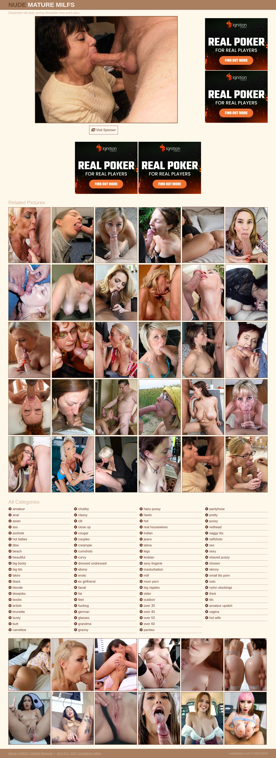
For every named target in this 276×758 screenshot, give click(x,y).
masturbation (151, 569)
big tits (15, 569)
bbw (13, 545)
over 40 (147, 612)
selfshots (214, 539)
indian (146, 533)
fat (78, 593)
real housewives (153, 527)
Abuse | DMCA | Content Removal (30, 753)
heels (145, 515)
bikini (14, 575)
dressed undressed (90, 563)
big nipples (149, 587)
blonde (15, 587)
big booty (17, 563)
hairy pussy (150, 509)
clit (78, 521)
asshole (16, 533)
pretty (211, 515)
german (82, 612)
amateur (16, 509)
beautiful (16, 557)
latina (145, 545)
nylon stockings (218, 587)
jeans (145, 539)
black (14, 581)
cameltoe (17, 630)
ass (13, 527)
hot (143, 521)
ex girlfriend (84, 581)
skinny (212, 569)
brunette (16, 612)
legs (144, 551)
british (15, 605)
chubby (81, 509)
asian (14, 521)
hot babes (17, 539)
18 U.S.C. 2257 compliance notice (79, 753)
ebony (80, 569)
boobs (15, 599)
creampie (83, 545)
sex (209, 545)
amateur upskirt (218, 605)
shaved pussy (217, 557)
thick (210, 593)
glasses (82, 618)
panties (146, 630)
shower (212, 563)
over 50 (147, 618)
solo (210, 581)
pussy (211, 521)
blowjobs (17, 593)
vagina (212, 612)
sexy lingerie (150, 563)
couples (82, 539)
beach (15, 551)
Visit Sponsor (103, 130)
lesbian (146, 557)
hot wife (213, 618)
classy (80, 515)
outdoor (147, 599)
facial (80, 587)
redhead (213, 527)
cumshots (83, 551)
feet (79, 599)
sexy (210, 551)
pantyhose (215, 509)
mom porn (149, 581)
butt (13, 624)
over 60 (147, 624)
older (145, 593)
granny (81, 630)
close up (82, 527)
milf (144, 575)
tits (209, 599)
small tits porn (217, 575)
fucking (81, 605)
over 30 (147, 605)
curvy (80, 557)
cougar (81, 533)
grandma (82, 624)
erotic (80, 575)
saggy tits (214, 533)
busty (14, 618)
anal (13, 515)
